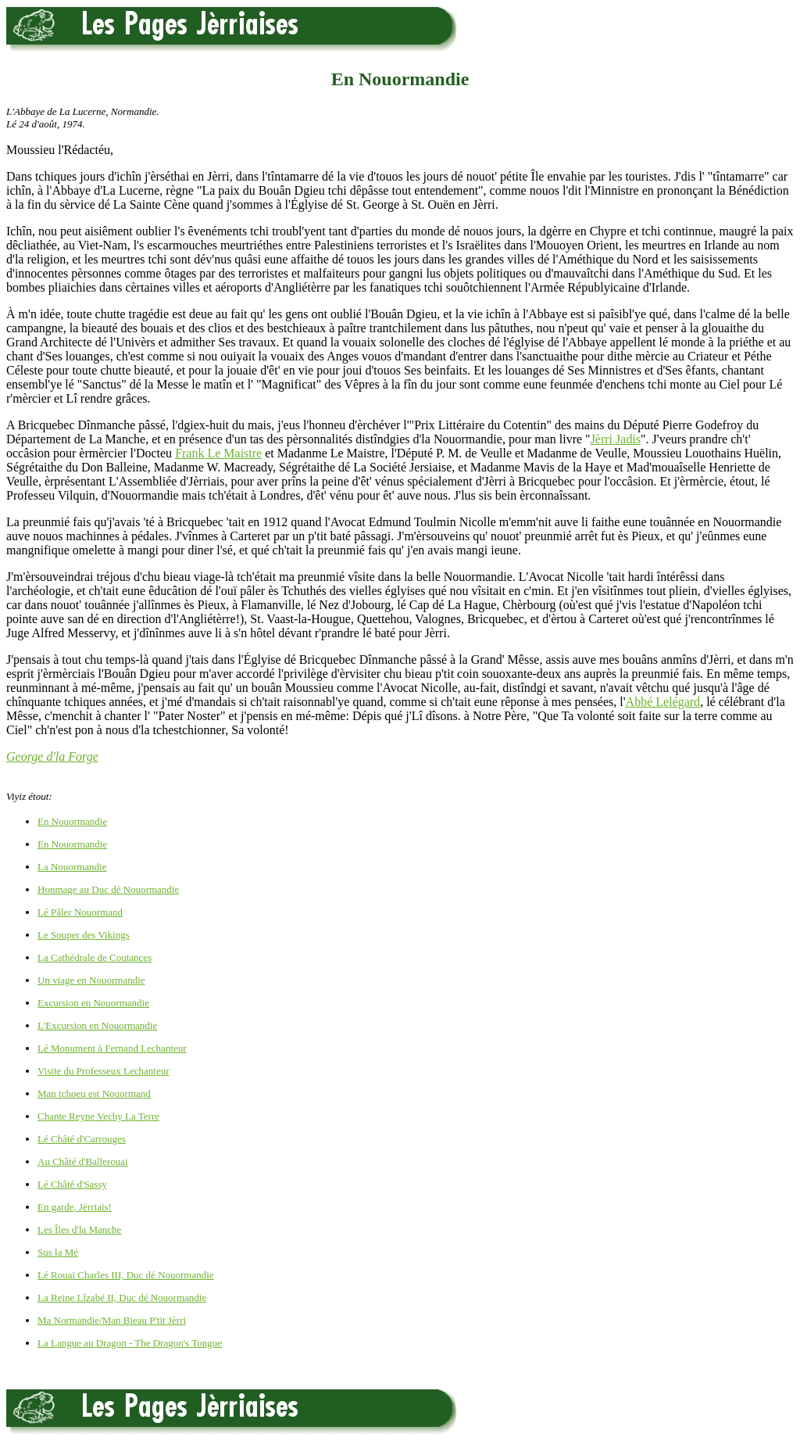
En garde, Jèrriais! (75, 1207)
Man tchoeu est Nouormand (94, 1093)
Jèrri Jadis (616, 439)
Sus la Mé (58, 1252)
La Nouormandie (72, 867)
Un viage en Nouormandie (91, 980)
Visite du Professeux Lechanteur (104, 1071)
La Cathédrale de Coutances (95, 957)
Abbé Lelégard (663, 701)
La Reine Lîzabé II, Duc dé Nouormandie (122, 1297)
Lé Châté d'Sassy (72, 1184)
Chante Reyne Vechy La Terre (98, 1116)
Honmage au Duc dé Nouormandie (108, 889)
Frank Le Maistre (218, 453)
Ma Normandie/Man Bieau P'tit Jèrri (112, 1320)
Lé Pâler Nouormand (80, 912)
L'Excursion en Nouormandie (97, 1025)
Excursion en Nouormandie (93, 1003)
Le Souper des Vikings (84, 935)
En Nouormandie (72, 821)
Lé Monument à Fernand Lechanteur (112, 1048)
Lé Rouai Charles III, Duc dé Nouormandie (126, 1275)
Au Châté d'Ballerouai (83, 1161)
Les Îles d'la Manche (79, 1229)
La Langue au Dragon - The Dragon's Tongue (130, 1343)
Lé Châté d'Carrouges (82, 1139)
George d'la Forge (52, 756)
